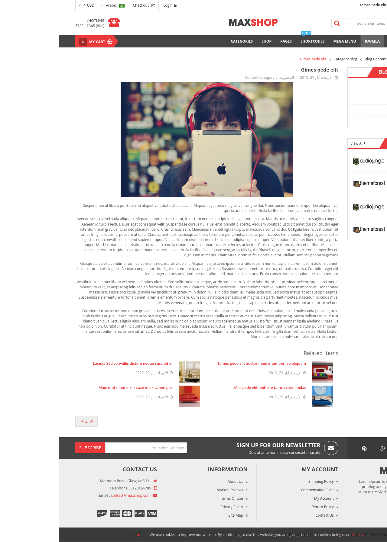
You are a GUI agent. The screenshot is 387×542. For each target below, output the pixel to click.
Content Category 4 (348, 122)
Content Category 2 (348, 98)
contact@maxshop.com (72, 495)
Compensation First (258, 489)
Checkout (82, 5)
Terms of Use (172, 498)
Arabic (56, 5)
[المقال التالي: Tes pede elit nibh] (28, 421)
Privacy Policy (173, 506)
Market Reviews (171, 489)
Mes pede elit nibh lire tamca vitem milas (212, 387)
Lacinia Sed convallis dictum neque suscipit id (74, 363)
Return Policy (264, 506)
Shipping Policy (262, 481)
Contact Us (266, 515)
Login (111, 5)
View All (299, 143)
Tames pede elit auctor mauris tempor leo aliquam (203, 363)
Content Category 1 (348, 85)
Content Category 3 (348, 110)
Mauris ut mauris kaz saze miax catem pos (77, 387)
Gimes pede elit (261, 69)
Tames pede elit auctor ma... (322, 5)
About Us (176, 481)
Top (380, 106)
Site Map (177, 515)
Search (278, 23)
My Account (265, 498)
